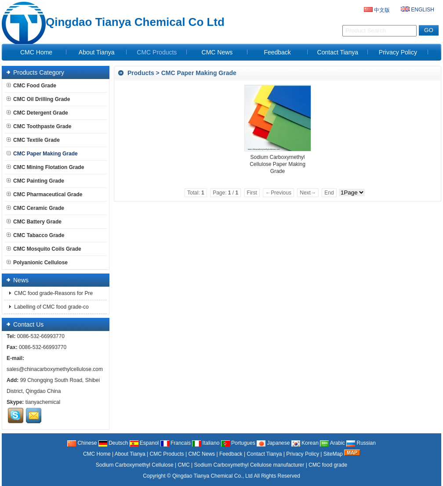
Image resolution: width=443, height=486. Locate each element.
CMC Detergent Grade (37, 113)
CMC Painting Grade (35, 181)
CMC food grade (328, 465)
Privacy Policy (398, 52)
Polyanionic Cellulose (37, 262)
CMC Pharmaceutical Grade (44, 194)
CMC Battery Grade (34, 222)
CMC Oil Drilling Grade (38, 99)
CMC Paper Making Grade (198, 72)
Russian (361, 443)
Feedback (277, 52)
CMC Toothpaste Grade (39, 126)
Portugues (238, 443)
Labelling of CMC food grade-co (51, 307)
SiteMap (333, 454)
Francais (175, 443)
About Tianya (97, 52)
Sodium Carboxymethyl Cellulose (135, 465)
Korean (305, 443)
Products (140, 72)
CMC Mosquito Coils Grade (44, 249)
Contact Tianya (337, 52)
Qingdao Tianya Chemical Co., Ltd (212, 476)
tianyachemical (42, 402)
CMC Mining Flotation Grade (45, 167)
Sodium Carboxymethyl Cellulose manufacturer (249, 465)
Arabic (332, 443)
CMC (183, 465)
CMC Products (157, 52)
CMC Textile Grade (33, 140)
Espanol (144, 443)
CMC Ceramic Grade (35, 208)
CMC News (217, 52)
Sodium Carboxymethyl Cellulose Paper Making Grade (277, 164)
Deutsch (113, 443)
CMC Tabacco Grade (35, 235)
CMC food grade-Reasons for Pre (53, 293)
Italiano (205, 443)
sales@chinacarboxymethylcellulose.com (55, 369)
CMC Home (36, 52)
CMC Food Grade (31, 86)
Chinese (82, 443)
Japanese (273, 443)
